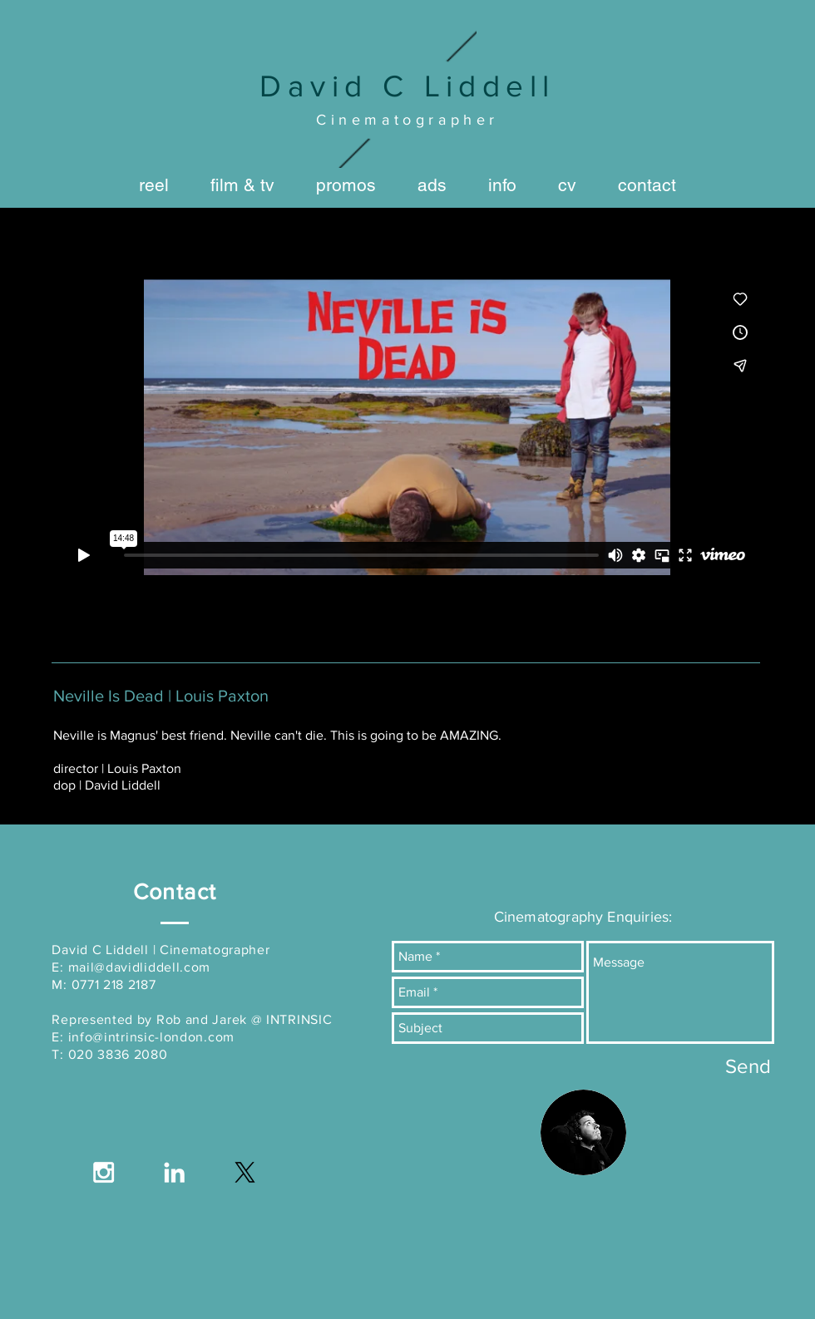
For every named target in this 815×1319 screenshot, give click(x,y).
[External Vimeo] (407, 427)
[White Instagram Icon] (103, 1172)
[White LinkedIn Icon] (174, 1172)
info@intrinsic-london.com (151, 1037)
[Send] (748, 1066)
